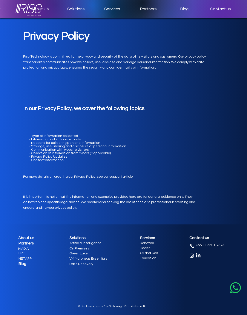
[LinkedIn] (198, 255)
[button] (76, 9)
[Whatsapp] (235, 288)
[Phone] (192, 246)
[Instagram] (192, 255)
